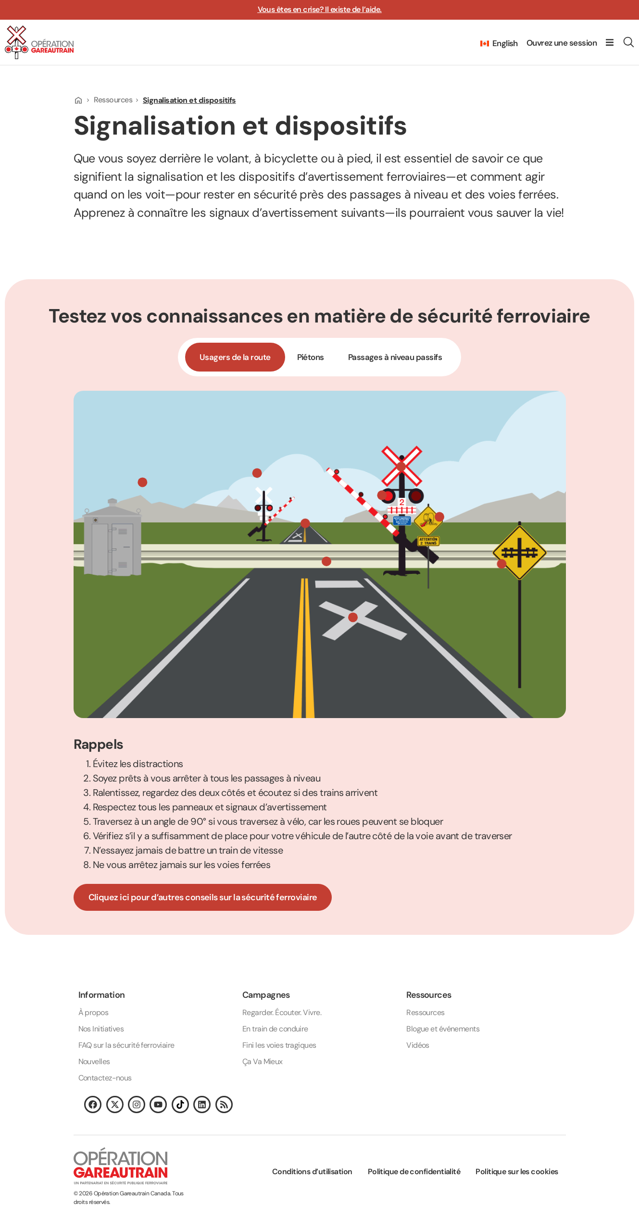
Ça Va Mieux (262, 1061)
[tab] (235, 357)
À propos (93, 1012)
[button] (609, 42)
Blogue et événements (442, 1029)
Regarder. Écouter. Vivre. (281, 1012)
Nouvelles (94, 1061)
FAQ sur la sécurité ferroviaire (126, 1045)
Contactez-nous (105, 1078)
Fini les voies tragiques (279, 1045)
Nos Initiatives (101, 1029)
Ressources (116, 100)
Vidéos (417, 1045)
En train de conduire (275, 1029)
